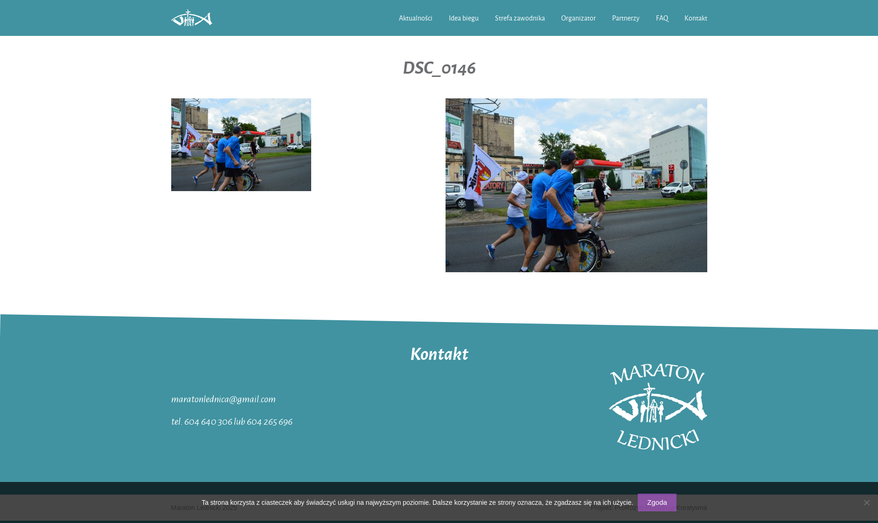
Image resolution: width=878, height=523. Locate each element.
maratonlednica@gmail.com (223, 398)
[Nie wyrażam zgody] (866, 502)
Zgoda (657, 502)
